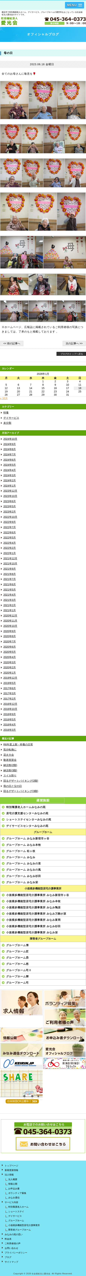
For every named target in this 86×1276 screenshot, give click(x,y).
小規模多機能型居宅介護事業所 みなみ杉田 (33, 926)
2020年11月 (10, 620)
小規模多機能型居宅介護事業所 (43, 888)
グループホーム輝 (17, 976)
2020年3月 (9, 662)
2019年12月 (10, 677)
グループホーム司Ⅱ (19, 970)
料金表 (8, 1239)
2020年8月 (9, 636)
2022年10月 (10, 517)
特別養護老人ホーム (18, 1207)
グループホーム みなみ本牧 (23, 844)
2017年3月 (9, 693)
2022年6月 (9, 532)
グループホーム (43, 832)
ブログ (8, 1257)
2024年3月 (9, 475)
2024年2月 (9, 480)
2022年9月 (9, 522)
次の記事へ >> (74, 343)
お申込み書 (14, 1188)
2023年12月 (10, 490)
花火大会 (8, 754)
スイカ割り (10, 775)
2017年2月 (9, 698)
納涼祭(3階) (10, 770)
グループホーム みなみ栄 (22, 882)
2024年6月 (9, 459)
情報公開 (12, 1184)
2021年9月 (9, 568)
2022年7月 (9, 527)
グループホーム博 (17, 945)
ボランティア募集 (17, 1193)
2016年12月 (10, 704)
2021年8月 (9, 574)
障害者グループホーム (43, 938)
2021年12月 (10, 558)
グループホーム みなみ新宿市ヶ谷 (27, 838)
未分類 (7, 423)
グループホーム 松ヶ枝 (20, 851)
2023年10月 (10, 496)
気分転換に (10, 749)
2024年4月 (9, 470)
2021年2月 (9, 605)
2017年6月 (9, 688)
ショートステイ (16, 1211)
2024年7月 (9, 454)
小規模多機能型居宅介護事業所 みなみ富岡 (33, 919)
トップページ (11, 1165)
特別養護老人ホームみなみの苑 (26, 807)
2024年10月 (10, 439)
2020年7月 (9, 641)
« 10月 (4, 398)
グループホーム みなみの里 (23, 863)
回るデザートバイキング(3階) (20, 791)
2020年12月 (10, 615)
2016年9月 (9, 714)
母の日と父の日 (12, 786)
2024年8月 (9, 449)
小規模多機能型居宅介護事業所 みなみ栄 (32, 932)
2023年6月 (9, 501)
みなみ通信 (14, 1197)
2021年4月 (9, 594)
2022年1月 (9, 553)
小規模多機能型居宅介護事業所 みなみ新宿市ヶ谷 (37, 895)
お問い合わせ (11, 1248)
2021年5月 (9, 589)
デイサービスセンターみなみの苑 (27, 825)
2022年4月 (9, 542)
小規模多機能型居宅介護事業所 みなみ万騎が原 (36, 913)
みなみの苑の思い (14, 1234)
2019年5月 (9, 683)
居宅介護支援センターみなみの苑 (27, 813)
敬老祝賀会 (10, 760)
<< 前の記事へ (11, 343)
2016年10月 (10, 709)
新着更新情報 (11, 1170)
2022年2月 (9, 548)
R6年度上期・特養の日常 (18, 744)
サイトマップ (11, 1262)
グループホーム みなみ (20, 857)
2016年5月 (9, 719)
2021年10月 (10, 563)
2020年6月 (9, 646)
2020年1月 (9, 672)
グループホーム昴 (17, 957)
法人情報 (9, 1174)
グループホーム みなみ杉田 (23, 876)
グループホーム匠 (17, 951)
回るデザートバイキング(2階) (20, 780)
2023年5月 (9, 506)
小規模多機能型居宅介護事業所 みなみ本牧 (33, 901)
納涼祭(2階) (10, 765)
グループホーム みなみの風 (23, 869)
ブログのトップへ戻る (71, 354)
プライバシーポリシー (16, 1252)
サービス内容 (11, 1202)
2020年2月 (9, 667)
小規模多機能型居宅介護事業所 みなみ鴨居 (33, 907)
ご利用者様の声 (12, 1243)
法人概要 (12, 1179)
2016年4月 (9, 724)
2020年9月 (9, 631)
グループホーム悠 (17, 963)
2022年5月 (9, 537)
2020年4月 (9, 657)
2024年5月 (9, 464)
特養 (6, 412)
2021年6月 (9, 584)
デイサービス (11, 417)
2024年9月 (9, 444)
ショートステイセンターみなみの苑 (28, 819)
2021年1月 (9, 610)
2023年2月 (9, 511)
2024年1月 (9, 485)
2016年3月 (9, 729)
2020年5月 (9, 651)
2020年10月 (10, 626)
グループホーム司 (17, 982)
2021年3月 (9, 600)
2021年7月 (9, 579)
